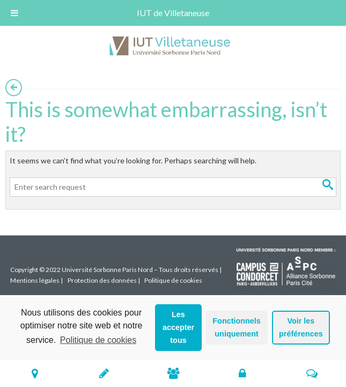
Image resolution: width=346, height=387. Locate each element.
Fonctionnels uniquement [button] (236, 327)
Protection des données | (104, 280)
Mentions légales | (36, 280)
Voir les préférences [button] (301, 327)
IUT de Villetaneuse (173, 13)
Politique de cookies (98, 340)
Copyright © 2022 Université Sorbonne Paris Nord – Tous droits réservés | (116, 270)
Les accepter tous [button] (178, 327)
